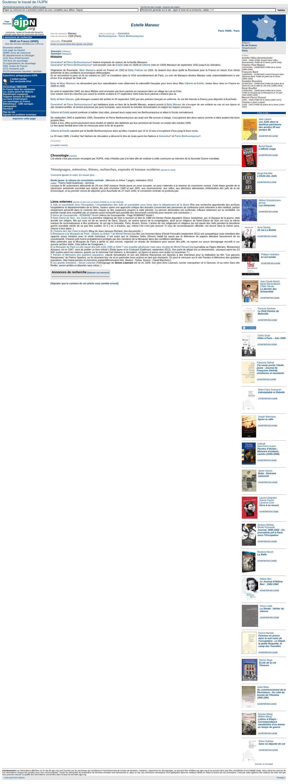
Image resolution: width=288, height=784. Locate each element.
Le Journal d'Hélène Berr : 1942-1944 (271, 582)
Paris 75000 (225, 30)
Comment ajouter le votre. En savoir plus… (74, 175)
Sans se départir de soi (272, 743)
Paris (245, 50)
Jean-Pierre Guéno (266, 446)
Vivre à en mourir (269, 505)
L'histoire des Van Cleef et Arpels (70, 231)
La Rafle (262, 554)
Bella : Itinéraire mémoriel (267, 474)
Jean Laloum (265, 119)
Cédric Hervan (267, 286)
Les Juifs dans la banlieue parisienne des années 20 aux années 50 (270, 125)
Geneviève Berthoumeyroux (114, 34)
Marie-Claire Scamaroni (269, 389)
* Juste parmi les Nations (13, 778)
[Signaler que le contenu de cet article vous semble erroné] (84, 283)
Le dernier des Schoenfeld (268, 290)
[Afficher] (66, 51)
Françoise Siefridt (265, 362)
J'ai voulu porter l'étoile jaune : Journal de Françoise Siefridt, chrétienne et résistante (270, 369)
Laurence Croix (266, 502)
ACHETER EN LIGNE (268, 136)
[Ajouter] (73, 156)
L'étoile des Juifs (267, 176)
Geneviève (56, 62)
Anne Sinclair (263, 227)
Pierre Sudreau (266, 741)
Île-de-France (249, 45)
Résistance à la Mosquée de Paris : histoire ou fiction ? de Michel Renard (92, 233)
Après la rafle (265, 419)
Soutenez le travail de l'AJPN (24, 2)
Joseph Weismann (267, 417)
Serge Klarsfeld (264, 173)
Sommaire (56, 51)
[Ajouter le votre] (168, 170)
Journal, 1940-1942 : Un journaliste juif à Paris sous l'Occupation (271, 532)
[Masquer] (66, 54)
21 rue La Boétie (266, 230)
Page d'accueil (7, 22)
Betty (53, 83)
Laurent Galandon (268, 498)
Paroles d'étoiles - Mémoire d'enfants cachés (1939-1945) (268, 451)
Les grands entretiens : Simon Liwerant (74, 262)
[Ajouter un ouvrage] (264, 764)
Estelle (119, 65)
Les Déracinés (267, 205)
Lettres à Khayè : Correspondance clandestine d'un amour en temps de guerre (271, 723)
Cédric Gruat (263, 335)
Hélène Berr (266, 579)
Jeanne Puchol (266, 500)
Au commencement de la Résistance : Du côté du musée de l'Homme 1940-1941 (271, 693)
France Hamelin (266, 633)
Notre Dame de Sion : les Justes (70, 218)
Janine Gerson (265, 471)
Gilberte (146, 65)
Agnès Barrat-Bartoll (270, 284)
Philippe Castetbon (270, 254)
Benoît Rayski (265, 146)
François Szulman (266, 308)
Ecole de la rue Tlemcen (267, 664)
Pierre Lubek (266, 606)
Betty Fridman (135, 70)
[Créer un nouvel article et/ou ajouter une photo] (72, 44)
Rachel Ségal (265, 660)
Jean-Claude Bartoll (269, 281)
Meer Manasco (87, 70)
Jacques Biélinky (266, 525)
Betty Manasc (174, 104)
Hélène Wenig (265, 716)
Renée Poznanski (266, 527)
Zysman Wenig (265, 714)
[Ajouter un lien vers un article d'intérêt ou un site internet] (98, 202)
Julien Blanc (263, 687)
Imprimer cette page (24, 118)
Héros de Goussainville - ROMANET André (76, 215)
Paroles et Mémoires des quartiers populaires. (78, 254)
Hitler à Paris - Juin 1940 (271, 338)
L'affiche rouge (267, 149)
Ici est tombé (268, 257)
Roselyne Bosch (265, 552)
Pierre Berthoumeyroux (131, 36)
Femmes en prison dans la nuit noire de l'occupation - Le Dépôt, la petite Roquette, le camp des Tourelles (272, 640)
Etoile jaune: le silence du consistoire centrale (77, 180)
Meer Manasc (66, 99)
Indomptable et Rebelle (271, 392)
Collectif (261, 444)
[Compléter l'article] (59, 145)
